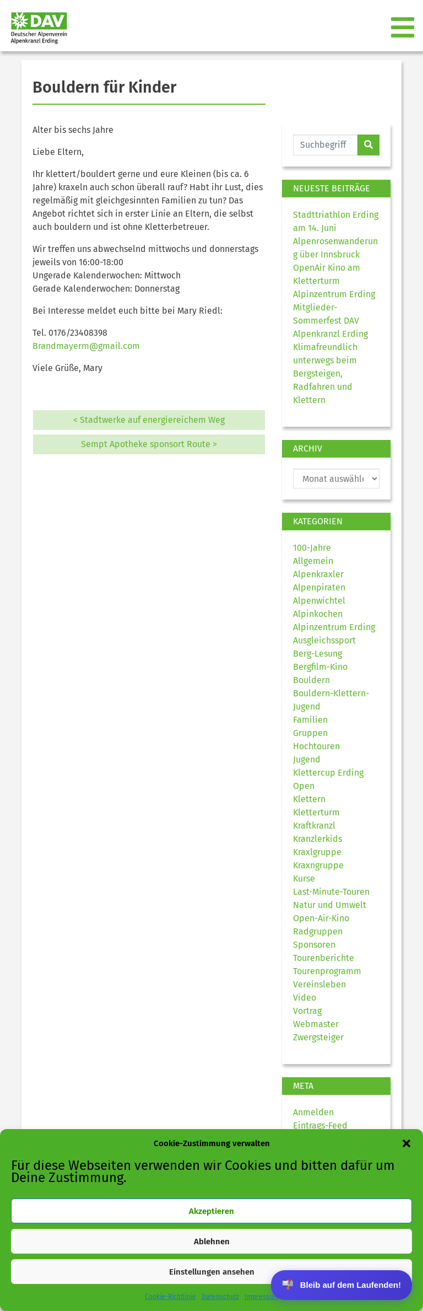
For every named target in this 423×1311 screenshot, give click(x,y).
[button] (406, 1143)
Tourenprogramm (327, 971)
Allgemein (313, 561)
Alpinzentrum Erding (334, 627)
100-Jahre (312, 547)
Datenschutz (220, 1297)
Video (304, 997)
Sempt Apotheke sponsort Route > (149, 444)
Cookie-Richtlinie (170, 1297)
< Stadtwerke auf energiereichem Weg (149, 420)
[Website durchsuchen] (325, 145)
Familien (310, 719)
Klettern (309, 799)
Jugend (307, 759)
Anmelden (313, 1112)
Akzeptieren (211, 1211)
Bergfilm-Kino (320, 667)
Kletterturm (316, 812)
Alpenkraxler (318, 574)
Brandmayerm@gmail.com (86, 346)
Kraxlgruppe (317, 852)
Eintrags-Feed (320, 1125)
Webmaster (316, 1024)
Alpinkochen (318, 614)
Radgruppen (318, 931)
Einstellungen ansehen (211, 1272)
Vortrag (307, 1011)
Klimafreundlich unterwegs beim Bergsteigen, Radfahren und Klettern (325, 373)
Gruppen (310, 733)
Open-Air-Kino (321, 918)
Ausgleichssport (324, 640)
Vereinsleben (319, 984)
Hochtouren (316, 746)
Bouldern (311, 680)
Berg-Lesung (317, 653)
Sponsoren (314, 944)
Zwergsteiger (318, 1037)
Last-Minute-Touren (331, 891)
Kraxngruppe (318, 865)
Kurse (304, 878)
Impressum (262, 1297)
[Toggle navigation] (403, 28)
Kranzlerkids (317, 839)
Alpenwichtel (319, 600)
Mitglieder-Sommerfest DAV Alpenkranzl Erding (330, 320)
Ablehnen (212, 1241)
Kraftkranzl (314, 825)
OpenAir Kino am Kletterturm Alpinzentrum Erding (334, 280)
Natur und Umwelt (329, 905)
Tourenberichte (323, 958)
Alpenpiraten (319, 587)
